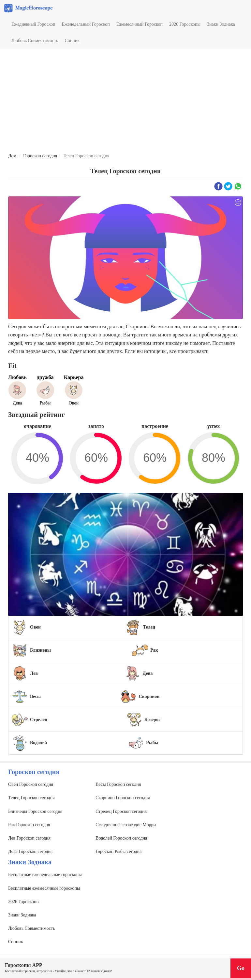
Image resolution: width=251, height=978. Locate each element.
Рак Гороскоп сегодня (29, 824)
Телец (149, 627)
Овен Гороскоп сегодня (30, 784)
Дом (12, 155)
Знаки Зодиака (221, 24)
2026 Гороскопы (184, 24)
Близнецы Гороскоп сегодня (35, 811)
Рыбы (152, 742)
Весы (35, 696)
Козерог (152, 719)
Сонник (72, 40)
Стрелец (38, 719)
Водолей (38, 742)
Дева (148, 673)
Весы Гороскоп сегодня (118, 784)
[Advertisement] (125, 101)
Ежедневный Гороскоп (33, 24)
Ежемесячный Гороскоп (139, 24)
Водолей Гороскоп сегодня (121, 838)
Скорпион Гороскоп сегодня (123, 797)
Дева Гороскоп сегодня (30, 851)
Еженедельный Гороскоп (86, 24)
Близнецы (40, 650)
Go (240, 968)
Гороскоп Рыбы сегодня (118, 851)
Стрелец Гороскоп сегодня (121, 811)
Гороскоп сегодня (40, 155)
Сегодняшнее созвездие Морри (126, 824)
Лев (34, 673)
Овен (35, 627)
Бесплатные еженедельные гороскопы (45, 874)
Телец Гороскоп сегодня (31, 797)
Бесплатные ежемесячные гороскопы (44, 888)
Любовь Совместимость (34, 40)
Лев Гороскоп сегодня (29, 838)
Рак (154, 650)
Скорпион (149, 696)
